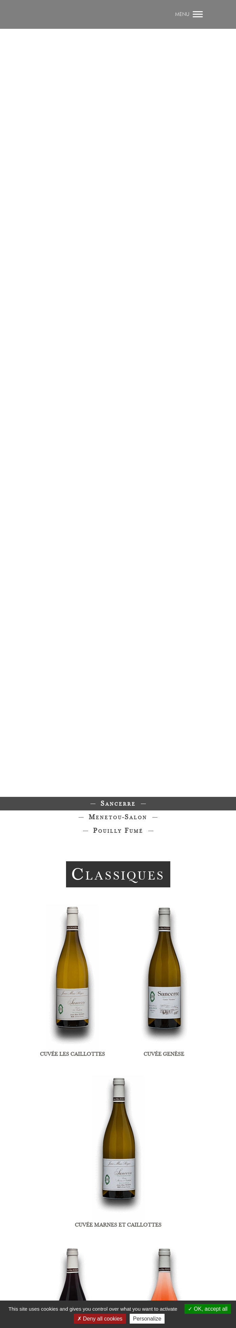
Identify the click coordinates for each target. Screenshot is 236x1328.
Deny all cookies (100, 1319)
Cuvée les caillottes (72, 1054)
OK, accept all (208, 1309)
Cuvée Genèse (164, 1054)
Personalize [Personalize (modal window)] (147, 1319)
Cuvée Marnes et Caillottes (118, 1225)
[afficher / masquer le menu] (190, 14)
